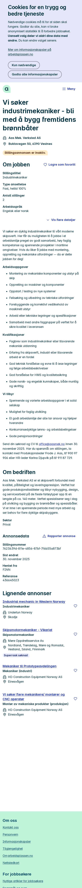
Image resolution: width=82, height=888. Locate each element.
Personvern (10, 834)
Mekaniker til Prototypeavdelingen (29, 666)
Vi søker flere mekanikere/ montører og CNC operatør (34, 696)
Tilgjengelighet (13, 848)
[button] (59, 536)
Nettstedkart (11, 862)
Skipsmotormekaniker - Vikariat (27, 630)
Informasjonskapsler (17, 841)
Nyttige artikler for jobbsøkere (23, 881)
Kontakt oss (11, 827)
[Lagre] (75, 606)
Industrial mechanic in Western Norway (34, 602)
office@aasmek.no (52, 444)
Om (18, 855)
